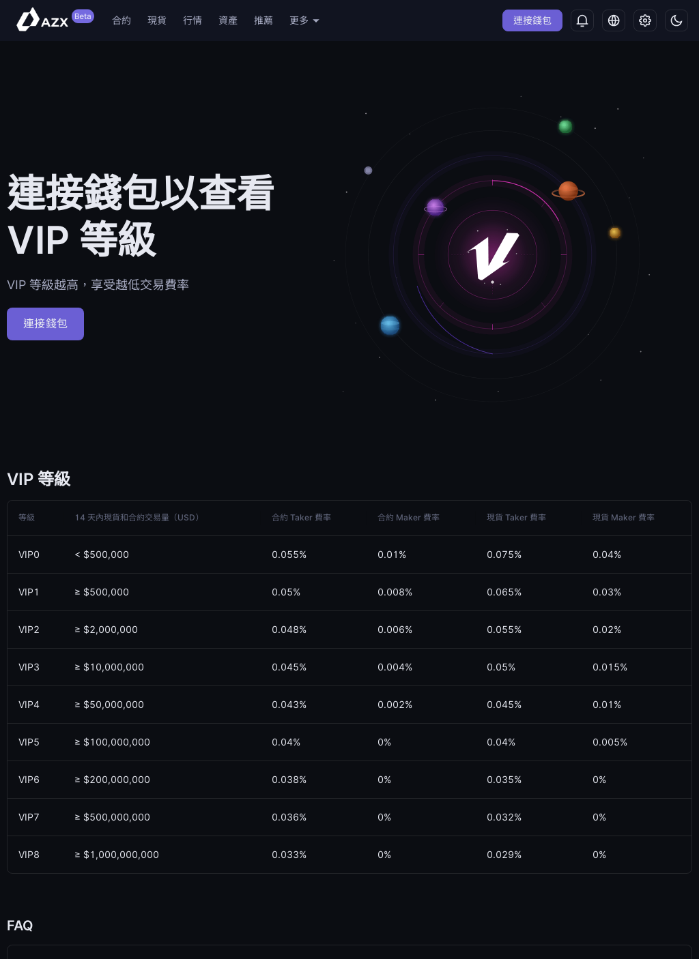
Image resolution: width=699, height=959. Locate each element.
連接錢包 (532, 20)
